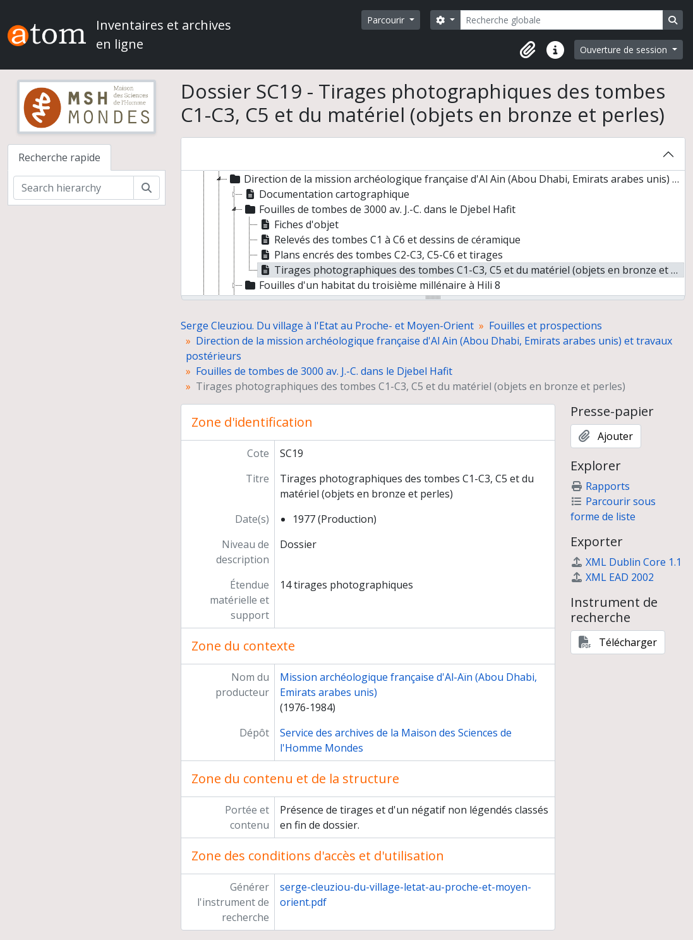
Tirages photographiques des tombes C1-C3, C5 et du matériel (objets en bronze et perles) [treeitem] (471, 270)
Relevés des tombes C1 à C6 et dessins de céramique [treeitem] (389, 239)
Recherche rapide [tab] (59, 157)
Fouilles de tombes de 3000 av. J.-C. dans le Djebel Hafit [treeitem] (379, 209)
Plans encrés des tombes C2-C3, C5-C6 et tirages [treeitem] (380, 254)
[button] (527, 50)
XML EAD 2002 (612, 577)
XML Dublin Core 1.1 (626, 562)
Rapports (600, 486)
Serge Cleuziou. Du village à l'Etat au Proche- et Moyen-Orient (327, 326)
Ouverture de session (625, 50)
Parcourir (387, 20)
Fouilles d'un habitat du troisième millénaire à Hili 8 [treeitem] (371, 285)
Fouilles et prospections (545, 326)
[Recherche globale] (561, 20)
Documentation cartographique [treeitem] (326, 194)
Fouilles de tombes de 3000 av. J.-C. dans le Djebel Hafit (324, 371)
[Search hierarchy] (73, 188)
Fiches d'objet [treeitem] (298, 224)
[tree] (433, 234)
